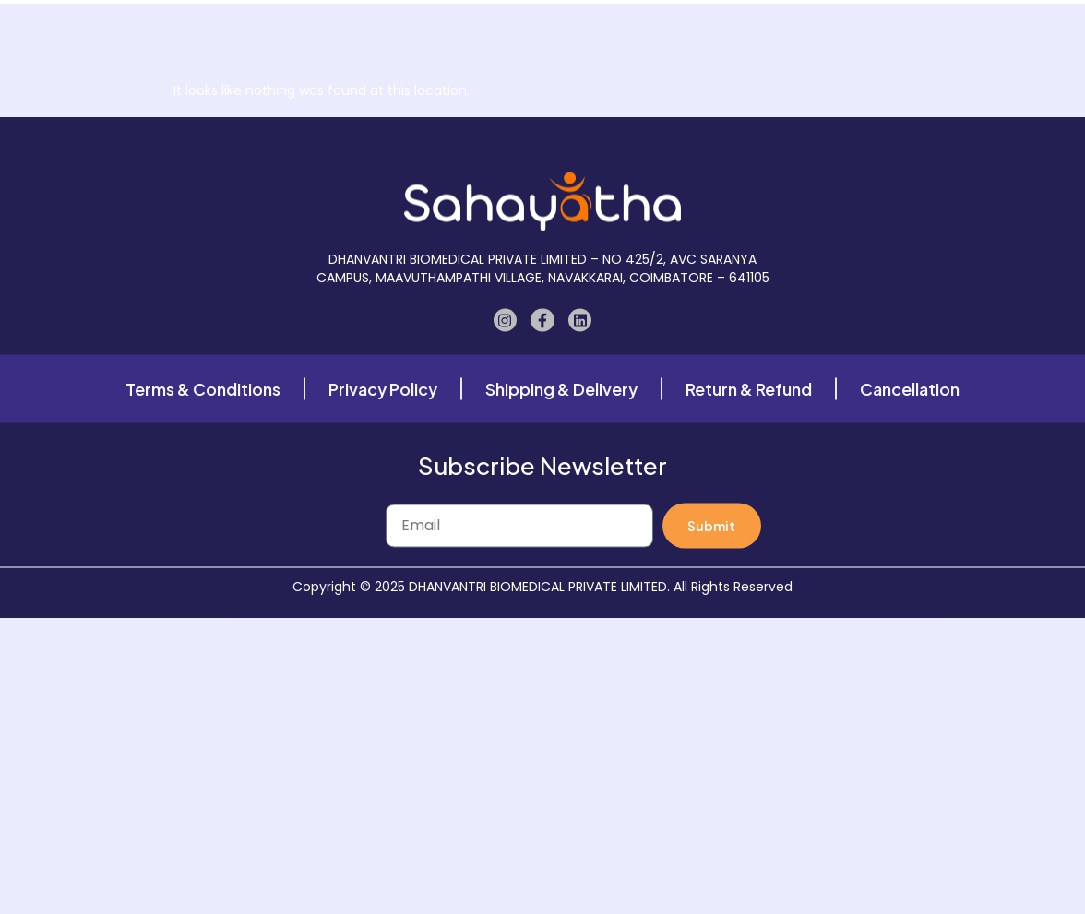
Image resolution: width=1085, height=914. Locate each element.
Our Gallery (554, 27)
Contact (834, 27)
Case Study (663, 27)
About (461, 27)
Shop (389, 27)
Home (316, 27)
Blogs (753, 27)
